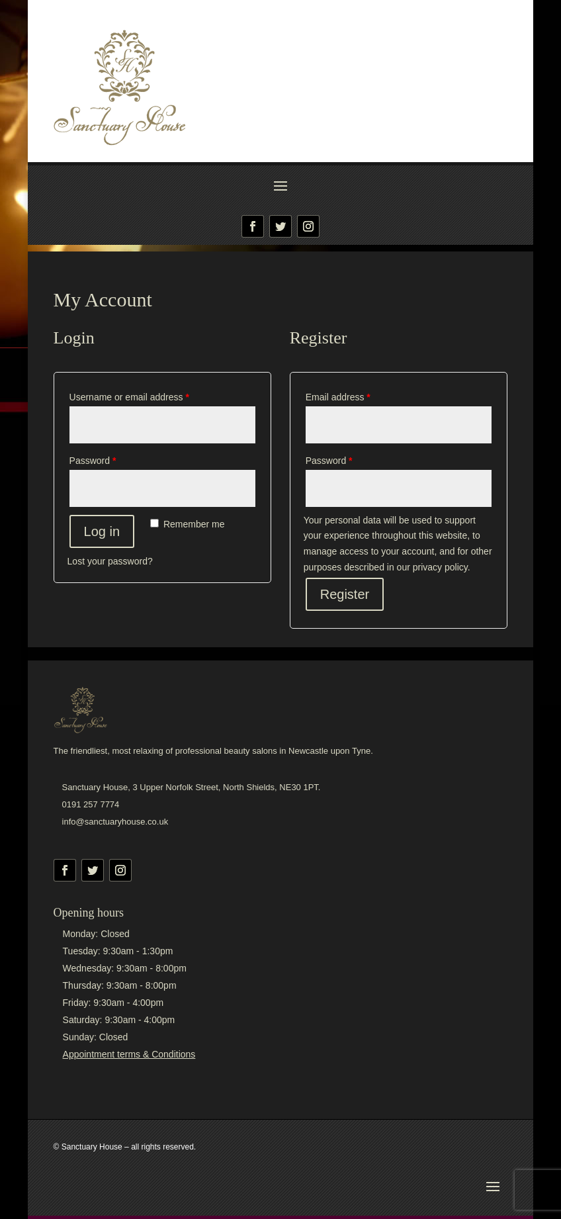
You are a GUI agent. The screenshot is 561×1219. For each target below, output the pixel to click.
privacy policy (440, 567)
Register (344, 594)
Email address (338, 397)
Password (92, 460)
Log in (102, 531)
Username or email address (129, 397)
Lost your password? (110, 561)
